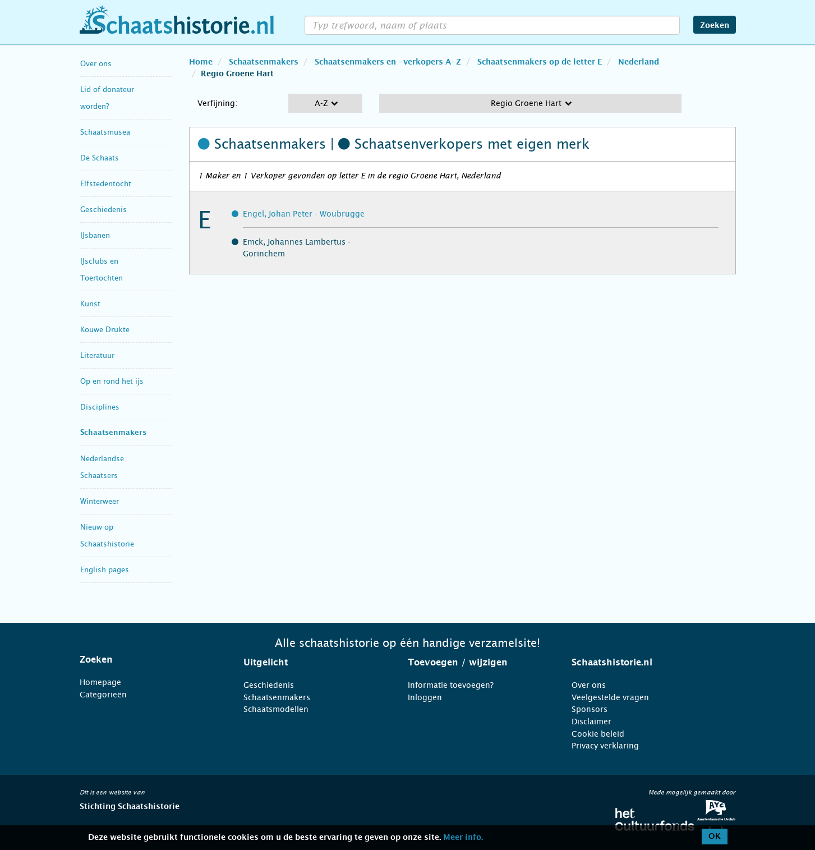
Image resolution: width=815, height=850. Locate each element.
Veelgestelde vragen (610, 697)
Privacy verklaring (605, 745)
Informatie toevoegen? (451, 685)
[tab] (148, 660)
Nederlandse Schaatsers (102, 467)
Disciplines (99, 407)
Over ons (96, 63)
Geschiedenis (103, 209)
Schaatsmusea (105, 132)
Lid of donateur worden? (107, 98)
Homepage (100, 682)
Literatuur (97, 355)
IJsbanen (95, 235)
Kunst (90, 304)
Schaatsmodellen (275, 709)
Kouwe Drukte (105, 329)
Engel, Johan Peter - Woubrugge (304, 213)
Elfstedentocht (105, 184)
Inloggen (425, 697)
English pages (104, 570)
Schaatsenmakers (113, 433)
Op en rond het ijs (112, 381)
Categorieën (103, 694)
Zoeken (714, 26)
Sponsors (589, 709)
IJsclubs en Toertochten (101, 269)
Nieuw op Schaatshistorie (107, 535)
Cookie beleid (598, 733)
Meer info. (463, 838)
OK (714, 836)
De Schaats (99, 158)
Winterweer (99, 501)
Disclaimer (591, 721)
